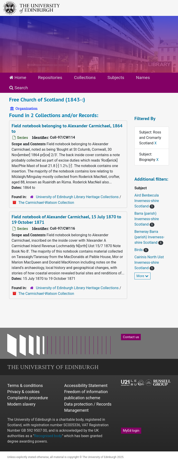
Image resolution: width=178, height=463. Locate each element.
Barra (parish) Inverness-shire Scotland (146, 219)
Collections (85, 77)
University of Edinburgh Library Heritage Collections (77, 197)
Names (143, 77)
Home (17, 77)
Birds (138, 250)
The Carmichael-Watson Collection (46, 202)
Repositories (50, 77)
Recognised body (48, 436)
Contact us (131, 337)
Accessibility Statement (86, 385)
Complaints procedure (27, 397)
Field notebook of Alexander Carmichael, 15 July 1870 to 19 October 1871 (66, 219)
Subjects (115, 77)
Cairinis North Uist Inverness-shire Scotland (149, 262)
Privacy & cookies (23, 391)
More (142, 276)
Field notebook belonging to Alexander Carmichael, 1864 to (67, 128)
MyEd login (131, 431)
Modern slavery (21, 404)
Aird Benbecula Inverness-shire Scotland (146, 200)
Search (18, 87)
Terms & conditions (25, 385)
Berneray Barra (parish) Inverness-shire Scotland (149, 237)
